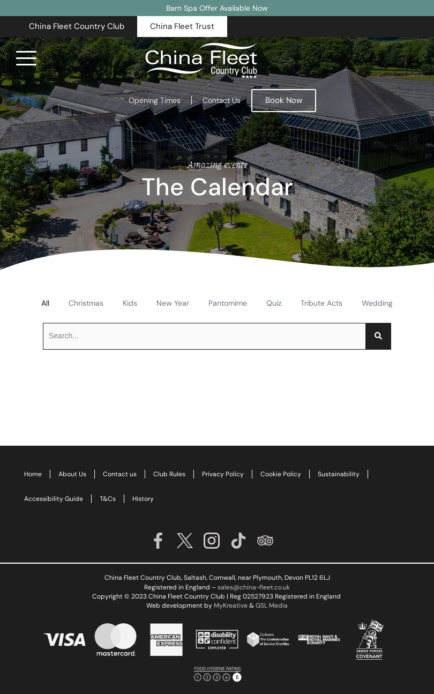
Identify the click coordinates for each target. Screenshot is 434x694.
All (45, 303)
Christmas (86, 303)
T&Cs (108, 498)
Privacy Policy (223, 474)
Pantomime (227, 303)
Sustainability (339, 474)
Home (33, 474)
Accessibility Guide (53, 498)
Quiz (273, 303)
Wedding (377, 303)
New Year (172, 303)
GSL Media (272, 605)
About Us (72, 474)
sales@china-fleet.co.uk (254, 587)
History (143, 498)
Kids (130, 303)
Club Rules (169, 474)
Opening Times (155, 100)
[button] (76, 26)
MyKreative (231, 605)
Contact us (120, 474)
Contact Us (222, 100)
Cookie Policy (280, 474)
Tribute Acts (321, 303)
